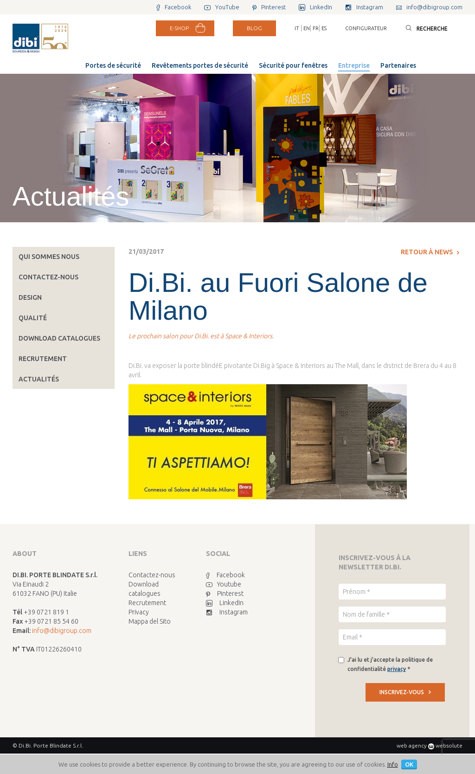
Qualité (33, 318)
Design (30, 297)
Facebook (225, 575)
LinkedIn (225, 602)
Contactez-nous (48, 277)
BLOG (254, 28)
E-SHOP (179, 28)
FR (316, 28)
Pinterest (225, 593)
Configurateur (366, 28)
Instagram (227, 612)
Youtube (223, 584)
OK (409, 764)
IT (297, 28)
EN (306, 28)
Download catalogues (59, 338)
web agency (412, 745)
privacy (396, 669)
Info (392, 764)
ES (324, 28)
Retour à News (430, 252)
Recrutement (43, 358)
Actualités (39, 379)
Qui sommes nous (49, 256)
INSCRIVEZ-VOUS (405, 692)
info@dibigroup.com (61, 630)
